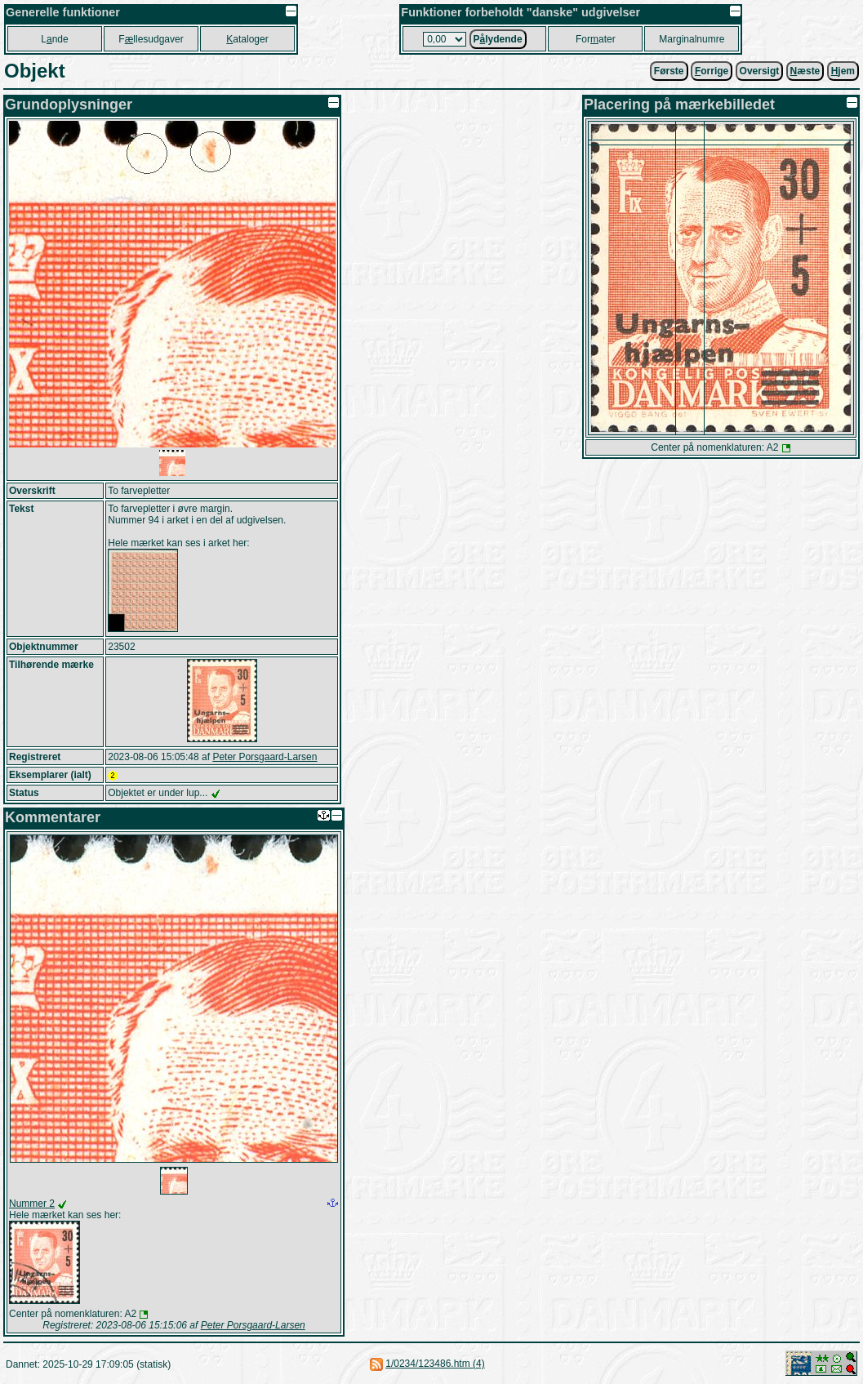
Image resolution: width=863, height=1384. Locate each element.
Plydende (498, 39)
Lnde (54, 39)
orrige (711, 71)
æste (805, 71)
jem (843, 71)
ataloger (247, 39)
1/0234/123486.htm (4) (434, 1363)
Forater (596, 39)
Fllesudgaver (150, 39)
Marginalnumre (691, 39)
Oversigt (760, 71)
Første (669, 71)
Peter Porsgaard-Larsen (264, 757)
